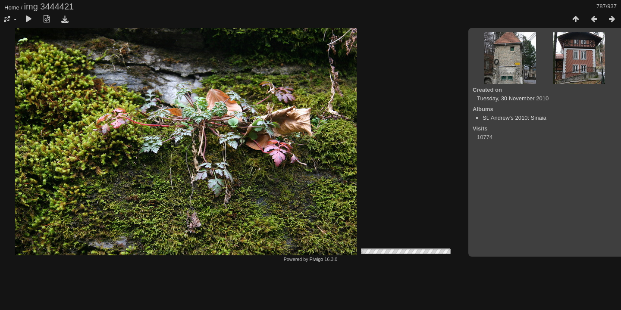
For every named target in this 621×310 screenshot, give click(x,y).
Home (11, 7)
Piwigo (316, 259)
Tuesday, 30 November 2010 (513, 98)
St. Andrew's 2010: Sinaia (514, 118)
